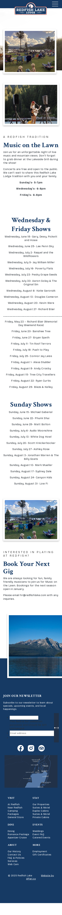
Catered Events (41, 837)
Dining (11, 831)
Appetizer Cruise (17, 837)
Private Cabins (41, 817)
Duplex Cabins (41, 811)
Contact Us (14, 854)
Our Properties (41, 804)
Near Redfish (15, 807)
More (36, 845)
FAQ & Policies (16, 858)
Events (38, 824)
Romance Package (18, 834)
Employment (40, 851)
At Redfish (14, 804)
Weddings (38, 831)
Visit (11, 798)
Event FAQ (38, 834)
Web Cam (13, 864)
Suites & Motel (41, 807)
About (12, 845)
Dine (11, 824)
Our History (14, 851)
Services (13, 861)
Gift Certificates (42, 854)
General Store (16, 817)
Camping (13, 811)
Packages (13, 814)
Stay (36, 798)
